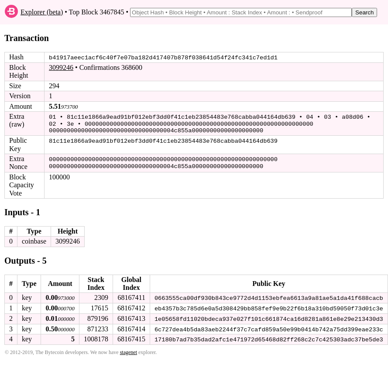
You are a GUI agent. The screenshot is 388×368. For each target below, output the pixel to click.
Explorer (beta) (42, 12)
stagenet (128, 350)
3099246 (61, 67)
